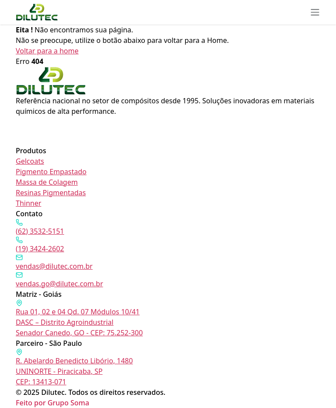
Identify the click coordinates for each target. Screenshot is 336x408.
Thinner (28, 203)
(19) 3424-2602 (40, 244)
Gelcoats (30, 161)
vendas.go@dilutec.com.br (59, 279)
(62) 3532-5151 (40, 227)
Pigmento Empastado (51, 171)
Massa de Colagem (47, 182)
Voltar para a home (47, 51)
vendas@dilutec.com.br (54, 262)
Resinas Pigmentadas (51, 192)
